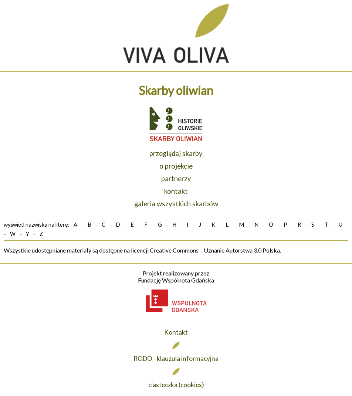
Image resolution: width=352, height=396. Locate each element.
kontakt (176, 191)
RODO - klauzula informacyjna (176, 358)
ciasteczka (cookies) (176, 385)
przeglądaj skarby (176, 153)
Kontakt (176, 332)
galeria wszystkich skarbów (176, 204)
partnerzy (176, 179)
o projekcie (176, 166)
